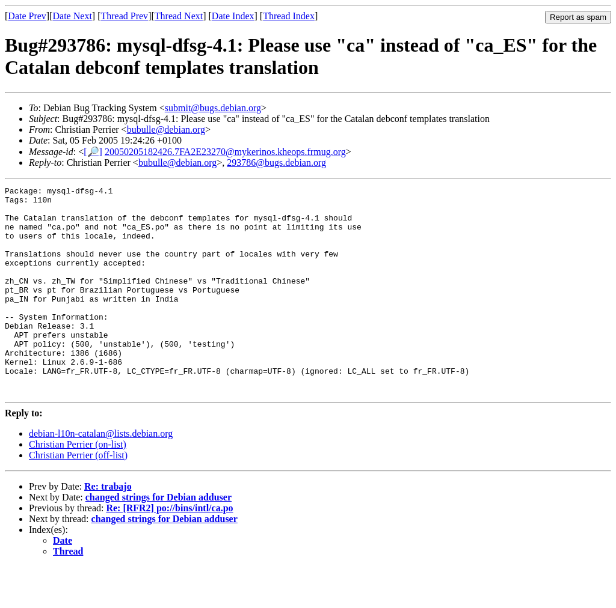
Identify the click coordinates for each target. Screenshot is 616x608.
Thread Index (289, 16)
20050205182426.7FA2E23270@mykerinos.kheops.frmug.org (225, 152)
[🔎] (93, 152)
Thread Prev (124, 16)
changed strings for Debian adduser (158, 539)
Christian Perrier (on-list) (77, 486)
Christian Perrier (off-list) (78, 496)
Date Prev (27, 16)
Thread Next (179, 16)
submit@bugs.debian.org (213, 108)
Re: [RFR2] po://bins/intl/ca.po (169, 549)
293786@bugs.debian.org (276, 162)
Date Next (72, 16)
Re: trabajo (108, 528)
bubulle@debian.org (166, 129)
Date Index (233, 16)
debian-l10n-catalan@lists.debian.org (101, 475)
